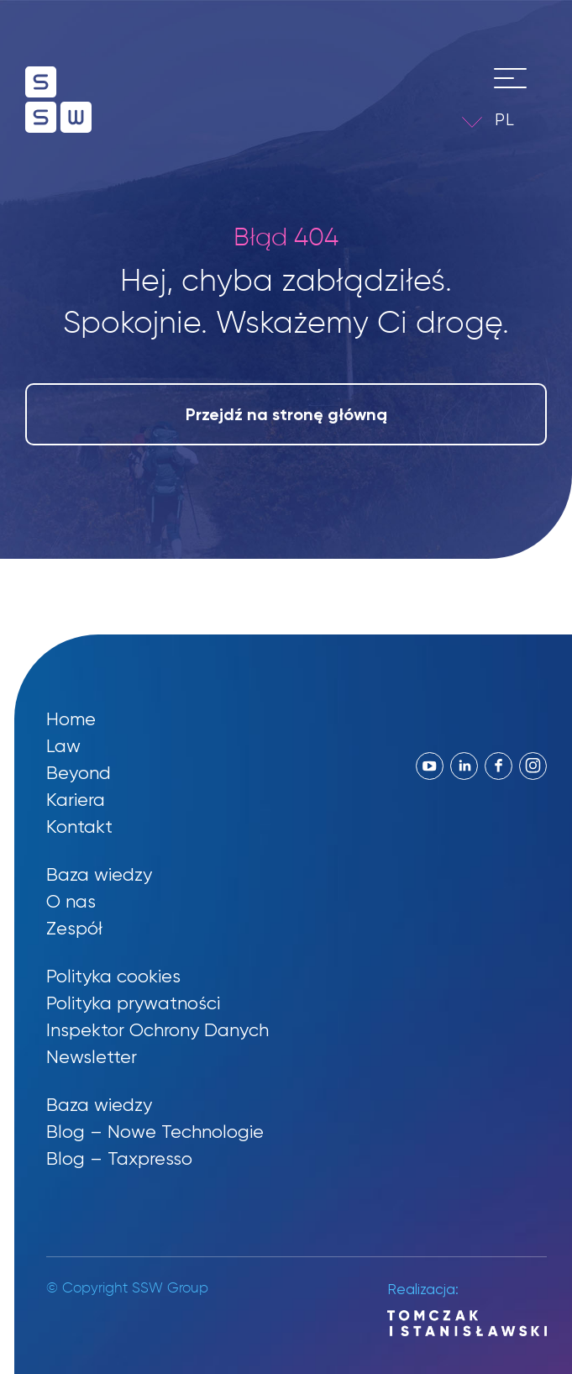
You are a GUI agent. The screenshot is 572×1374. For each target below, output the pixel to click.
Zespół (74, 928)
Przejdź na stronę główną (286, 414)
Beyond (78, 772)
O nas (71, 901)
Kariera (75, 799)
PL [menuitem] (505, 119)
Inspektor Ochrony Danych (157, 1029)
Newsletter (91, 1056)
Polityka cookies (113, 976)
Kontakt (79, 826)
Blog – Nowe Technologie (155, 1131)
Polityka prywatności (133, 1002)
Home (71, 718)
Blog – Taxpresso (119, 1158)
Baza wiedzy (99, 874)
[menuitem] (516, 120)
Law (63, 745)
